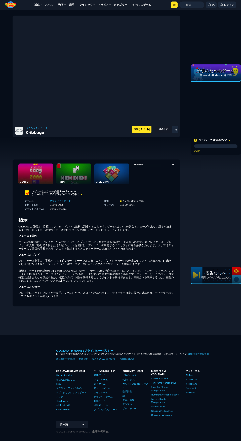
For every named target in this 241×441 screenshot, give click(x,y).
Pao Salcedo (68, 191)
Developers (62, 401)
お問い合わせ (63, 405)
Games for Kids (64, 375)
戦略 (37, 4)
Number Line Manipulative (165, 394)
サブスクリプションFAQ (69, 388)
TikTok (189, 375)
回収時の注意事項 (65, 358)
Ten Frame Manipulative (163, 382)
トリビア (103, 4)
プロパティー (130, 408)
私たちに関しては (65, 379)
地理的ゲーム (101, 405)
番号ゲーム (100, 383)
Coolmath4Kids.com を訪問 (216, 75)
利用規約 (83, 358)
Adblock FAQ (127, 358)
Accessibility (62, 409)
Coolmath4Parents (161, 415)
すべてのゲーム (141, 4)
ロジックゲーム (102, 388)
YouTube (190, 392)
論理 (71, 4)
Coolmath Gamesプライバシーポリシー (84, 350)
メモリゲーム (101, 392)
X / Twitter (191, 379)
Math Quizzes (158, 406)
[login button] (227, 5)
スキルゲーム (101, 379)
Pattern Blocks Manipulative (159, 401)
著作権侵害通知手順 (198, 353)
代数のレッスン (131, 375)
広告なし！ (142, 129)
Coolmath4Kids (159, 378)
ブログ (59, 396)
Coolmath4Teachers (162, 411)
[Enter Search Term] (191, 5)
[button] (174, 5)
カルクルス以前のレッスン (135, 385)
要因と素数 (128, 400)
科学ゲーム (100, 401)
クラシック (86, 4)
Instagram (191, 383)
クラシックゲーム (103, 396)
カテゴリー (120, 4)
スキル (49, 4)
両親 (58, 383)
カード (43, 128)
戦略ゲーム (100, 375)
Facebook (191, 388)
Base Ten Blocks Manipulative (159, 389)
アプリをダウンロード (105, 409)
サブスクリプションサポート (71, 392)
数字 (61, 4)
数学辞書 (127, 391)
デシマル (127, 404)
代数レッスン (130, 379)
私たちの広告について (104, 358)
